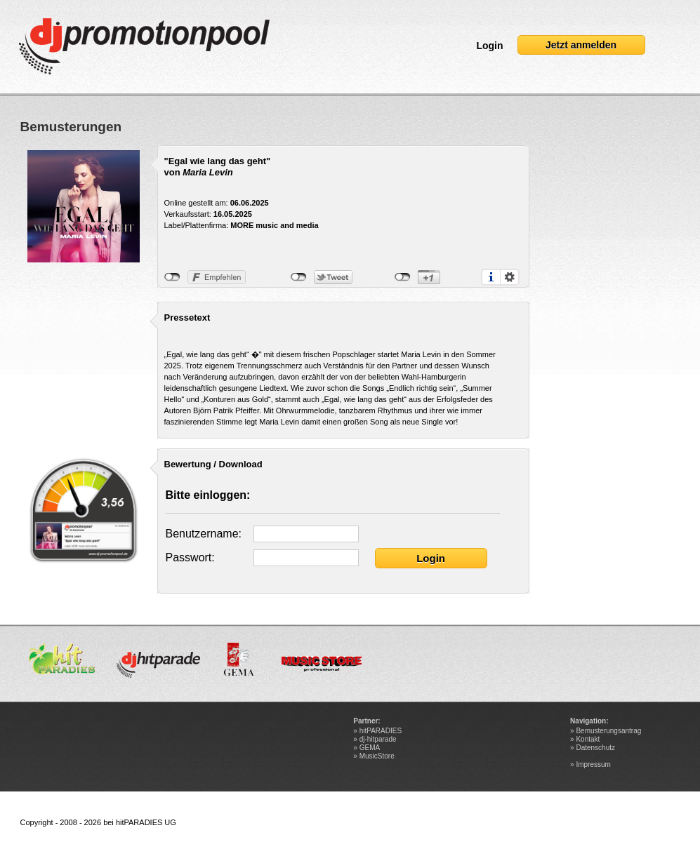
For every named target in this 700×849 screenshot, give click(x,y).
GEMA (369, 747)
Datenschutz (595, 747)
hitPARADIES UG (146, 822)
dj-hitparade (378, 739)
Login (489, 45)
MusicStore (377, 756)
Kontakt (588, 739)
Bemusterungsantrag (608, 731)
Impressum (593, 764)
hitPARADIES (380, 731)
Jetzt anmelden (581, 45)
